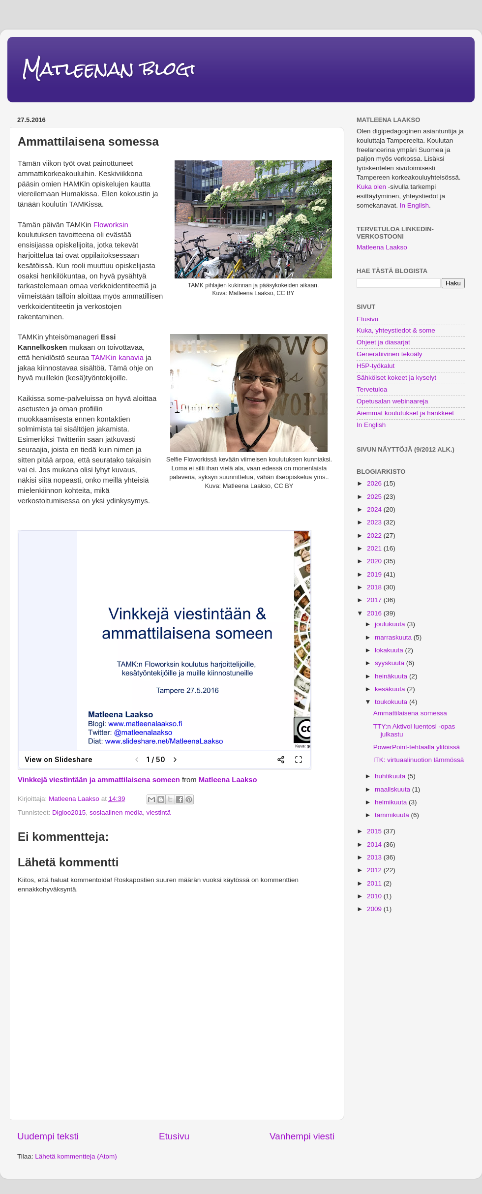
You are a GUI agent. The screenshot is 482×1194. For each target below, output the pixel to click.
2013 (375, 857)
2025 (375, 496)
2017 (375, 600)
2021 (375, 548)
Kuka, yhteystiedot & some (396, 330)
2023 (375, 522)
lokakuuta (390, 650)
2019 (375, 574)
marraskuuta (394, 637)
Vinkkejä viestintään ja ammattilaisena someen (99, 780)
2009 (375, 909)
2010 (375, 896)
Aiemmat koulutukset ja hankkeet (405, 413)
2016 (375, 613)
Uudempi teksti (48, 1136)
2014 (375, 844)
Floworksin (110, 225)
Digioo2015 (69, 812)
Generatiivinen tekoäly (389, 354)
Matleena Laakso (228, 780)
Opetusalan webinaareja (392, 401)
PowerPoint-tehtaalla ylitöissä (416, 747)
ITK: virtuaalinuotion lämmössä (418, 760)
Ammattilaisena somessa (410, 713)
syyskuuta (390, 663)
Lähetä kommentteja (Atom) (76, 1156)
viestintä (158, 812)
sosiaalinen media (116, 812)
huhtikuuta (391, 776)
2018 (375, 587)
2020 (375, 561)
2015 (375, 831)
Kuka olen (371, 186)
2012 (375, 870)
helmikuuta (392, 802)
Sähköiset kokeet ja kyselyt (396, 377)
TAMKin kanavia (117, 358)
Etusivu (174, 1136)
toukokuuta (392, 701)
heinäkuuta (392, 676)
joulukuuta (391, 624)
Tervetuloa (372, 389)
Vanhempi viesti (302, 1136)
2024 (375, 509)
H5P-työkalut (375, 365)
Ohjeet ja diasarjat (383, 342)
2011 (375, 883)
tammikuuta (393, 815)
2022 (375, 535)
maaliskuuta (393, 789)
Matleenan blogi (108, 69)
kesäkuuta (391, 689)
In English (414, 205)
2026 (375, 483)
